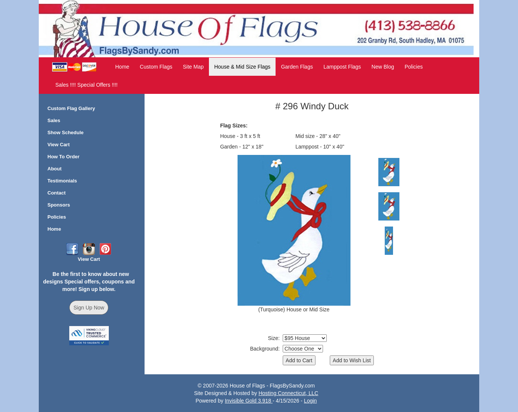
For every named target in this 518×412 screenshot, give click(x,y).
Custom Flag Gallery (71, 108)
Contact (56, 193)
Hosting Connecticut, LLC (288, 393)
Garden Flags (297, 67)
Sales (53, 120)
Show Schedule (65, 132)
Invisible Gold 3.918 (249, 401)
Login (310, 401)
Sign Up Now (88, 308)
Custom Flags (156, 67)
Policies (414, 67)
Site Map (193, 67)
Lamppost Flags (342, 67)
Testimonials (62, 181)
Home (122, 67)
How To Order (63, 156)
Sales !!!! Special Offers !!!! (86, 85)
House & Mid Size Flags (242, 67)
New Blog (383, 67)
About (54, 169)
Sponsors (58, 205)
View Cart (58, 144)
